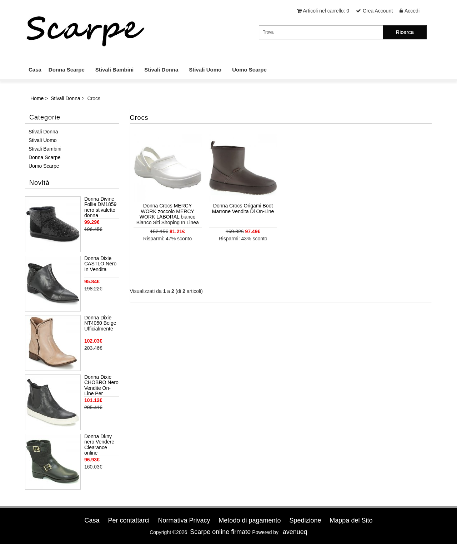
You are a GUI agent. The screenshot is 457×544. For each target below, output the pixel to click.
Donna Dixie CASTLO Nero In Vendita (100, 264)
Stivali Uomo (205, 70)
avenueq (295, 531)
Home (37, 98)
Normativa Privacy (184, 520)
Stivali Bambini (114, 70)
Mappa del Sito (351, 520)
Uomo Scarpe (249, 70)
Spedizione (305, 520)
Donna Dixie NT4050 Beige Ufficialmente (100, 323)
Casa (35, 70)
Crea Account (378, 11)
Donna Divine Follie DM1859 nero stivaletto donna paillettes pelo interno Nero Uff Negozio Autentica (100, 207)
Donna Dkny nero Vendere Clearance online (99, 445)
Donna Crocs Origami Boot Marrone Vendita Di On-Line (243, 208)
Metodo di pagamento (250, 520)
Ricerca (405, 32)
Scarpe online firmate (220, 531)
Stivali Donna (161, 70)
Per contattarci (128, 520)
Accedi (412, 11)
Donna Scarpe (67, 70)
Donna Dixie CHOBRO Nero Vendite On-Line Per (101, 385)
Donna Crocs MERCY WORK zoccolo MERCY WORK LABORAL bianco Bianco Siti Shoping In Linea (167, 214)
